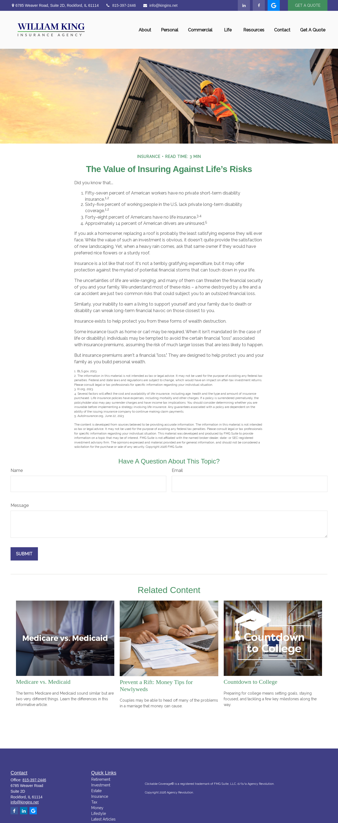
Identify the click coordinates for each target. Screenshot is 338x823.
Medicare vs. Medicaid (43, 681)
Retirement (100, 779)
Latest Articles (103, 819)
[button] (144, 30)
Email (177, 470)
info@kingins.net (160, 5)
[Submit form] (24, 553)
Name (17, 470)
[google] (274, 5)
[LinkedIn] (244, 5)
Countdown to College (250, 681)
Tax (94, 802)
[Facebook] (259, 5)
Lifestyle (98, 813)
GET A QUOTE (307, 5)
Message (20, 505)
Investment (100, 785)
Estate (96, 791)
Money (97, 808)
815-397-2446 (120, 5)
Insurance (99, 796)
